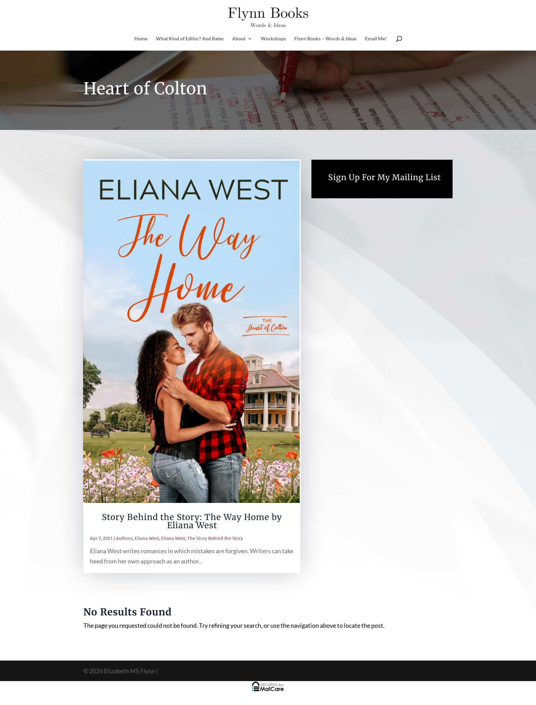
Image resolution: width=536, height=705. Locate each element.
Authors (124, 538)
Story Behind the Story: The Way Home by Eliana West (192, 521)
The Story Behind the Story (215, 538)
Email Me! (376, 38)
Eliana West (147, 538)
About (238, 38)
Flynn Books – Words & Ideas (325, 38)
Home (140, 38)
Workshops (273, 38)
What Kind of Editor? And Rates (190, 38)
